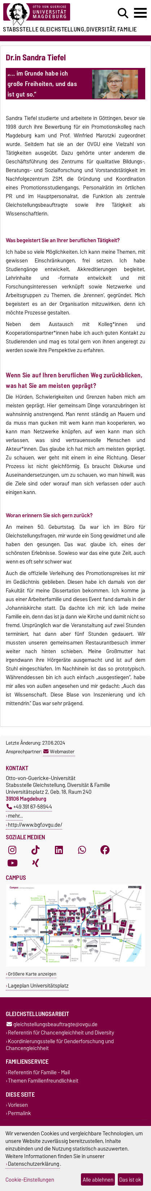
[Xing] (35, 863)
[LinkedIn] (58, 850)
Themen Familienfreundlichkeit (43, 1080)
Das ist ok (130, 1179)
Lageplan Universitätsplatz (38, 985)
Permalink (19, 1113)
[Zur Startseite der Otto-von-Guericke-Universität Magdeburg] (46, 14)
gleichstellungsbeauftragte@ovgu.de (52, 1024)
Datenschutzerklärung (33, 1163)
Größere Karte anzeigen (32, 974)
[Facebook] (105, 850)
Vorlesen (18, 1105)
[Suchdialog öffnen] (123, 13)
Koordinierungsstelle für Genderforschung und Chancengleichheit (60, 1044)
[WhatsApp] (82, 850)
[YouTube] (12, 863)
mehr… (15, 815)
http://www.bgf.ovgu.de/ (35, 824)
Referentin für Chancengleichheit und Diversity (61, 1033)
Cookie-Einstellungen (29, 1179)
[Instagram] (12, 850)
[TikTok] (35, 850)
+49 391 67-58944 (29, 806)
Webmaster (58, 751)
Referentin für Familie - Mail (39, 1072)
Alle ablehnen (98, 1179)
